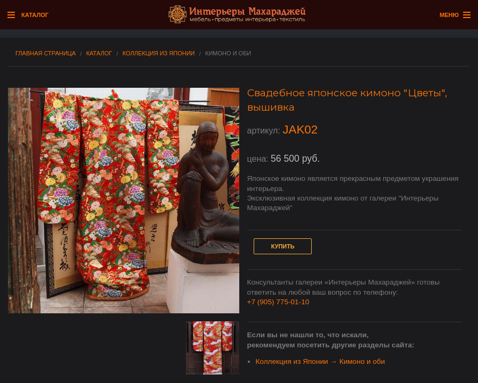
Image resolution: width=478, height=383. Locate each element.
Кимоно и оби (228, 53)
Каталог (99, 53)
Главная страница (45, 53)
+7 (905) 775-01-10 (278, 302)
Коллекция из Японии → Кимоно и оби (320, 361)
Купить (283, 246)
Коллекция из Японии (159, 53)
